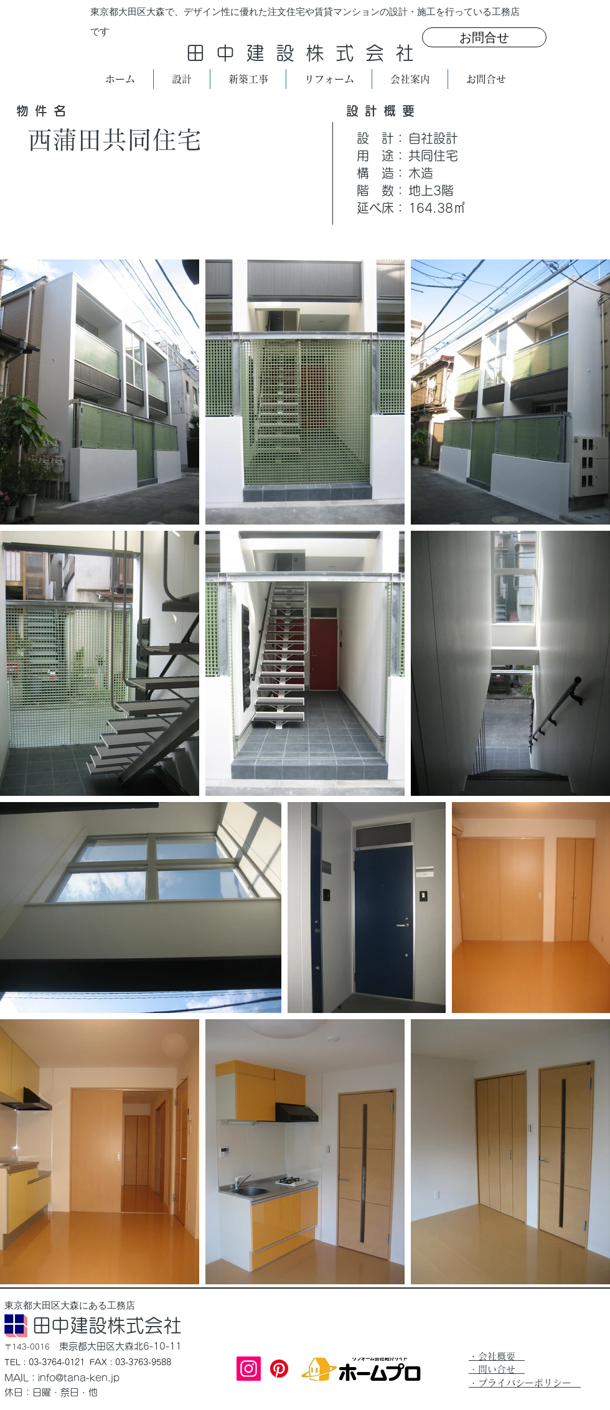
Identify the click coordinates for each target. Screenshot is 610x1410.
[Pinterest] (279, 1368)
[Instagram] (249, 1368)
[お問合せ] (484, 37)
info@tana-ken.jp (79, 1378)
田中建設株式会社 (305, 53)
